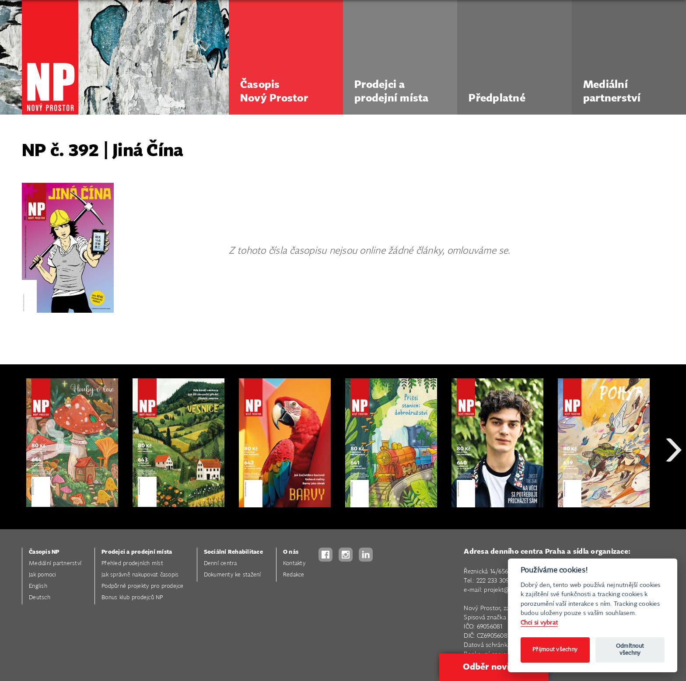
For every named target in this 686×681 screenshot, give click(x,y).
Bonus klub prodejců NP (132, 598)
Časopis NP (44, 552)
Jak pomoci (42, 575)
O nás (290, 552)
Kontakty (294, 563)
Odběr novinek (494, 667)
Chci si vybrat (539, 622)
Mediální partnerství (55, 563)
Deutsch (39, 598)
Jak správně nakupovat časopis (140, 575)
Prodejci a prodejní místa (137, 552)
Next (674, 481)
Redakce (293, 575)
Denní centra (220, 563)
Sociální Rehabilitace (233, 552)
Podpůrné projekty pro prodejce (143, 586)
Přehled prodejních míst (132, 563)
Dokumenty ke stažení (232, 575)
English (38, 586)
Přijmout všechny (555, 650)
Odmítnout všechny (630, 649)
